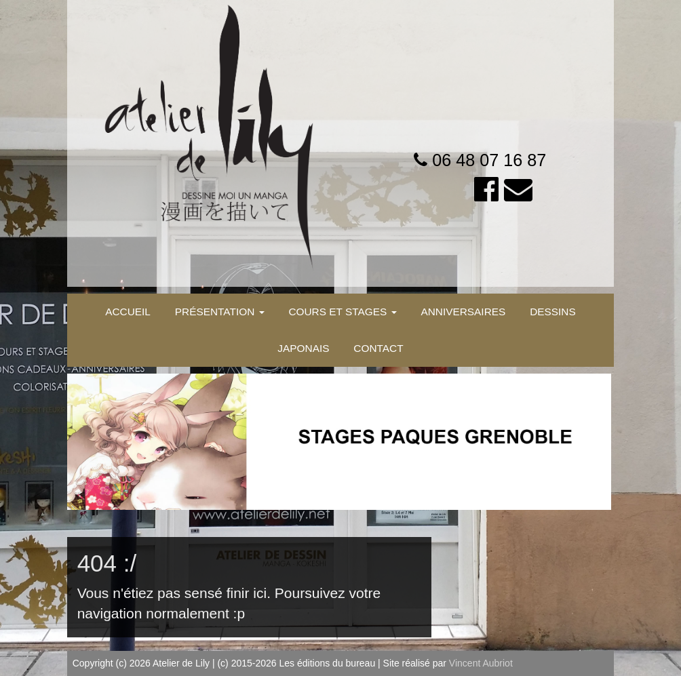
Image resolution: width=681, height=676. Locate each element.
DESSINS (553, 311)
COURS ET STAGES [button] (342, 311)
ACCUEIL (128, 311)
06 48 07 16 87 (489, 160)
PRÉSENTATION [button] (220, 311)
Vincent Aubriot (481, 663)
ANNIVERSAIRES (463, 311)
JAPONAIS (303, 348)
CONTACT (378, 348)
